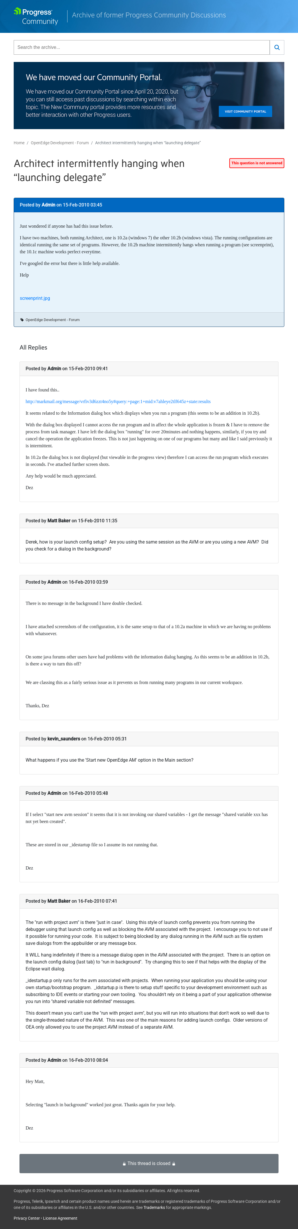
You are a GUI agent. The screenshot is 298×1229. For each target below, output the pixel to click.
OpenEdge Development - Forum (60, 142)
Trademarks (154, 1207)
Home (19, 142)
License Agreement (60, 1218)
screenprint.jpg (35, 298)
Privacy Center (27, 1218)
